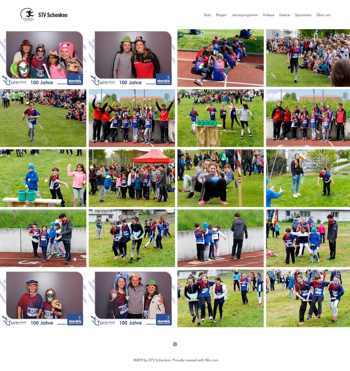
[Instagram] (175, 344)
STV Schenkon (52, 14)
